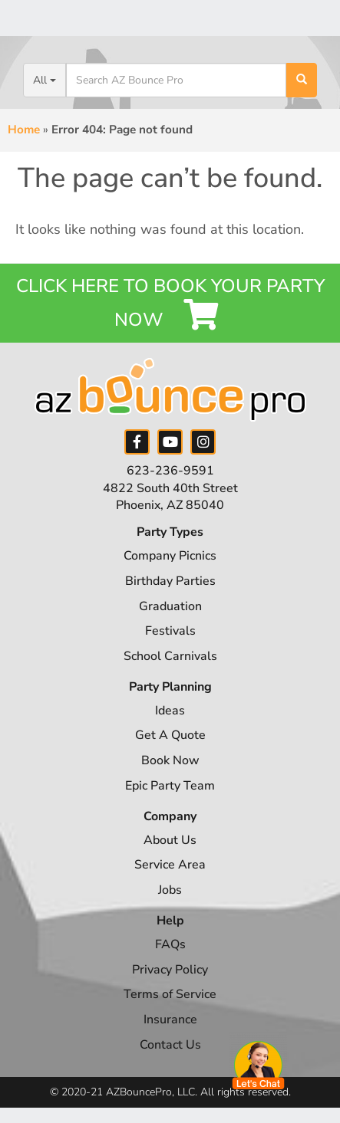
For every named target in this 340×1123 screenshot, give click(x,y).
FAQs (170, 944)
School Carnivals (170, 656)
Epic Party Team (170, 785)
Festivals (170, 630)
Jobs (170, 890)
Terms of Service (170, 994)
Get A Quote (170, 735)
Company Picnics (170, 555)
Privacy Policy (170, 969)
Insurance (170, 1019)
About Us (170, 840)
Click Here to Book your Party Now (170, 303)
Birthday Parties (170, 581)
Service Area (170, 864)
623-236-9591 (170, 470)
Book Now (170, 760)
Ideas (170, 710)
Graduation (170, 606)
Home (24, 129)
